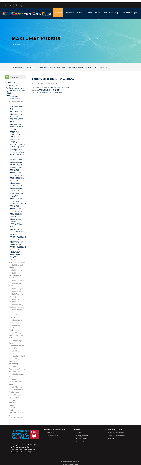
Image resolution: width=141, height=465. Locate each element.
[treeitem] (15, 250)
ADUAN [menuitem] (97, 13)
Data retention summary (70, 461)
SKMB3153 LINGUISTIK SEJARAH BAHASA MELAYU (53, 79)
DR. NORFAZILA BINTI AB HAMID (51, 92)
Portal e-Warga (82, 439)
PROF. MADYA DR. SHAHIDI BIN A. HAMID (55, 87)
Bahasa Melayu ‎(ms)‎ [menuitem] (130, 13)
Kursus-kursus (29, 67)
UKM (79, 432)
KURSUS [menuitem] (79, 13)
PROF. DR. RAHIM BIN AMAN (50, 90)
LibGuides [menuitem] (68, 13)
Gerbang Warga (52, 432)
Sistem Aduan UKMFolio (116, 432)
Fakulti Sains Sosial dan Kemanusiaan (52, 67)
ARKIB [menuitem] (89, 13)
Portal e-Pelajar (82, 442)
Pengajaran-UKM (52, 436)
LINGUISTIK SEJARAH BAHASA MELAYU (83, 67)
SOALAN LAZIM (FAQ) (111, 13)
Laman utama (17, 67)
